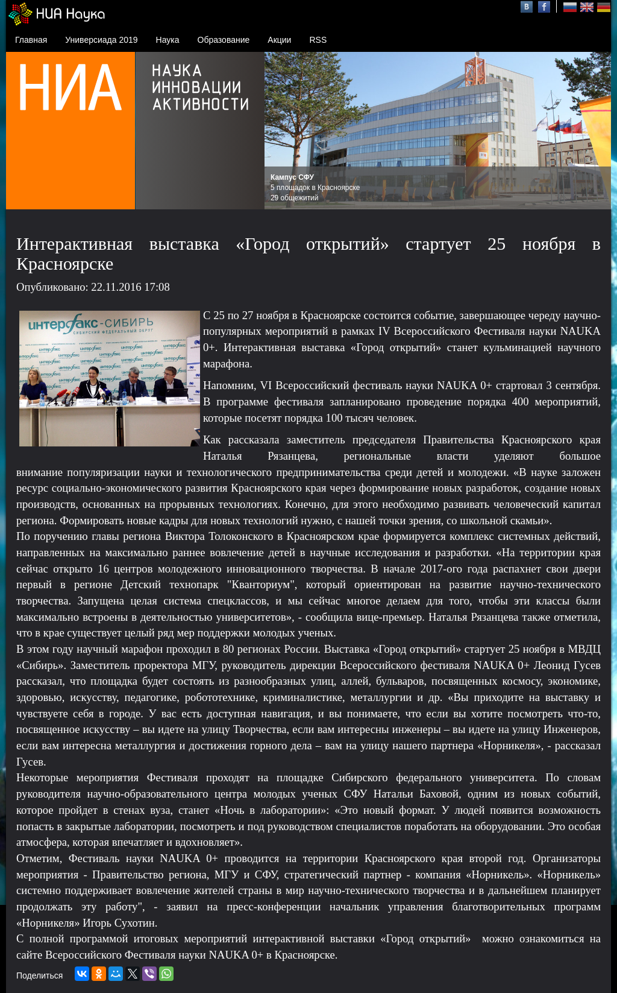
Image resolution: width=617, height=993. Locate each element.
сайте (29, 954)
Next (595, 131)
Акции (279, 40)
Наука (168, 40)
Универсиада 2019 (101, 40)
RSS (318, 40)
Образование (224, 40)
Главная (31, 40)
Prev (280, 131)
